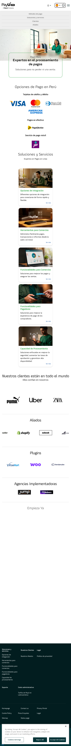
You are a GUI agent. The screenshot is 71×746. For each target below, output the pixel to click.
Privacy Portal (42, 708)
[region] (35, 734)
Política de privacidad (44, 656)
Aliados (35, 25)
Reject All (40, 740)
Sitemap (5, 718)
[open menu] (68, 5)
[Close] (65, 726)
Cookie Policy (7, 713)
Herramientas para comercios (8, 662)
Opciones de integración (6, 656)
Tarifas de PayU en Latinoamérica (25, 694)
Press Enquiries (23, 713)
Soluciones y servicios (35, 17)
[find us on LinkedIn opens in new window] (3, 744)
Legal (39, 650)
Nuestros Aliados (27, 656)
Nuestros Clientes (27, 650)
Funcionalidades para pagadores (9, 673)
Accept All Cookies (57, 740)
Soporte (5, 687)
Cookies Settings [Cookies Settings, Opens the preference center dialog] (14, 740)
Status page (25, 718)
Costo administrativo (26, 687)
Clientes (35, 21)
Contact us (25, 708)
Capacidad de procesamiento (7, 679)
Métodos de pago (35, 14)
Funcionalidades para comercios (9, 667)
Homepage (6, 708)
